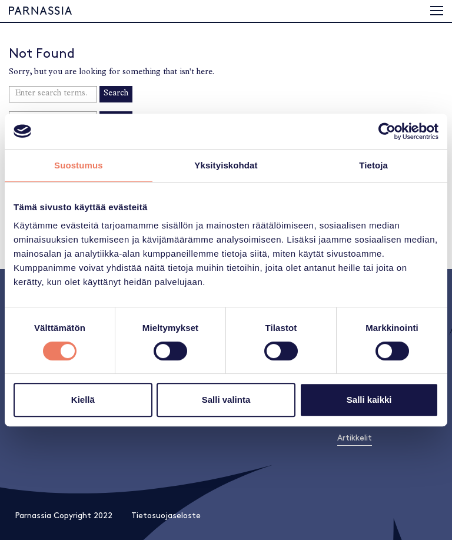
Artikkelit (354, 438)
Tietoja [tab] (373, 165)
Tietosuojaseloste (166, 515)
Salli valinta (226, 400)
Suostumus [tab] (78, 165)
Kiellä (83, 400)
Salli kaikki (369, 400)
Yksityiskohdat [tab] (225, 165)
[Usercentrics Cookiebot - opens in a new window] (386, 131)
